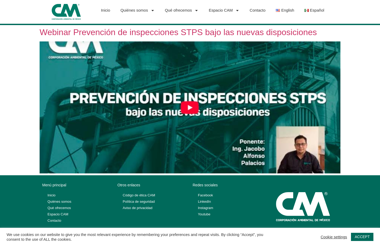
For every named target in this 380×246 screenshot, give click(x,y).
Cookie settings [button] (334, 237)
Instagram (205, 208)
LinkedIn (204, 202)
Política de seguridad (139, 202)
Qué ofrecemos (182, 10)
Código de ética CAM (139, 195)
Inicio (105, 10)
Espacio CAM (224, 10)
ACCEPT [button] (362, 237)
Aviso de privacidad (138, 208)
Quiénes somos (137, 10)
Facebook (205, 195)
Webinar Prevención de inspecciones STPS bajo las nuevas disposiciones (178, 32)
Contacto (257, 10)
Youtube (204, 214)
